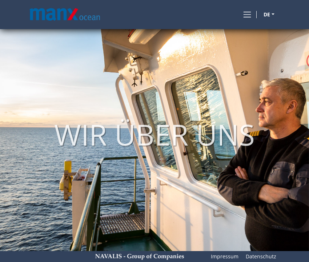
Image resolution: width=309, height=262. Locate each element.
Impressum (224, 256)
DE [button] (267, 14)
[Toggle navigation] (247, 14)
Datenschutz (261, 256)
